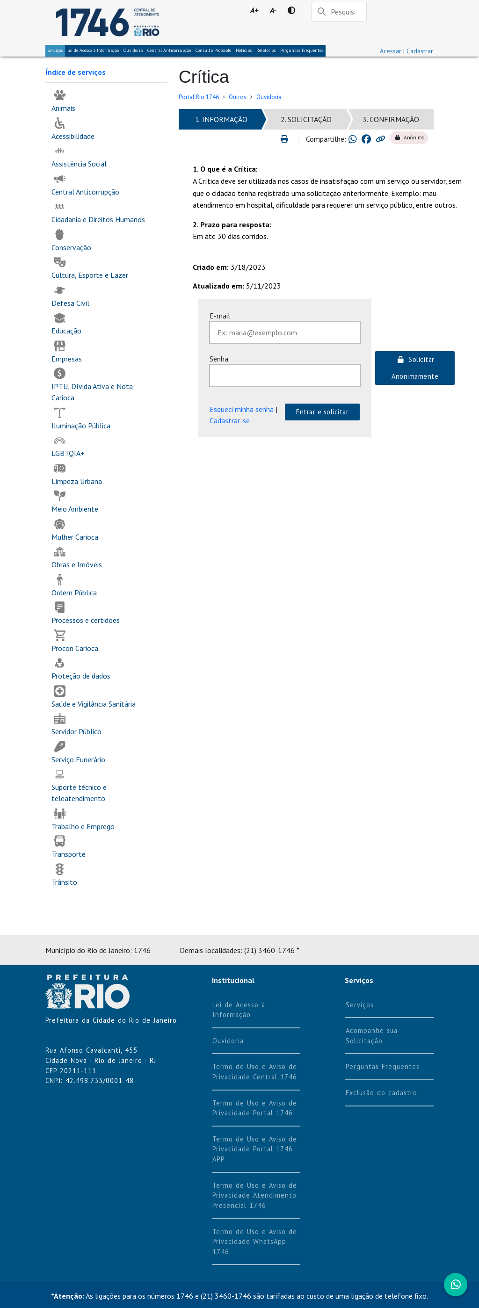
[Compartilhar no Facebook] (366, 139)
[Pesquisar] (339, 11)
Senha (219, 358)
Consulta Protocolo (213, 50)
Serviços (55, 50)
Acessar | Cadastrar (406, 51)
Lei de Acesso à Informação (238, 1009)
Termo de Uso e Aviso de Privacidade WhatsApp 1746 (254, 1241)
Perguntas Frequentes (301, 50)
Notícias (244, 50)
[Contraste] (291, 10)
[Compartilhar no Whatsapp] (352, 139)
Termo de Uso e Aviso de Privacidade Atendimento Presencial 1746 (254, 1195)
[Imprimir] (288, 139)
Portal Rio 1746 (199, 97)
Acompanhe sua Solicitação (372, 1035)
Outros (238, 97)
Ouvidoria (133, 50)
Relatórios (266, 50)
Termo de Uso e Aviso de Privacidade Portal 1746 (254, 1108)
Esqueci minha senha (242, 409)
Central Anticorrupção (169, 50)
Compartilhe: (326, 139)
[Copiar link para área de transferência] (380, 139)
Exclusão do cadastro (381, 1092)
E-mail (220, 315)
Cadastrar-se (230, 420)
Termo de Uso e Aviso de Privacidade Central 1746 (254, 1071)
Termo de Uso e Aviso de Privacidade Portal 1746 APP (254, 1149)
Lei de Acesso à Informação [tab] (93, 50)
